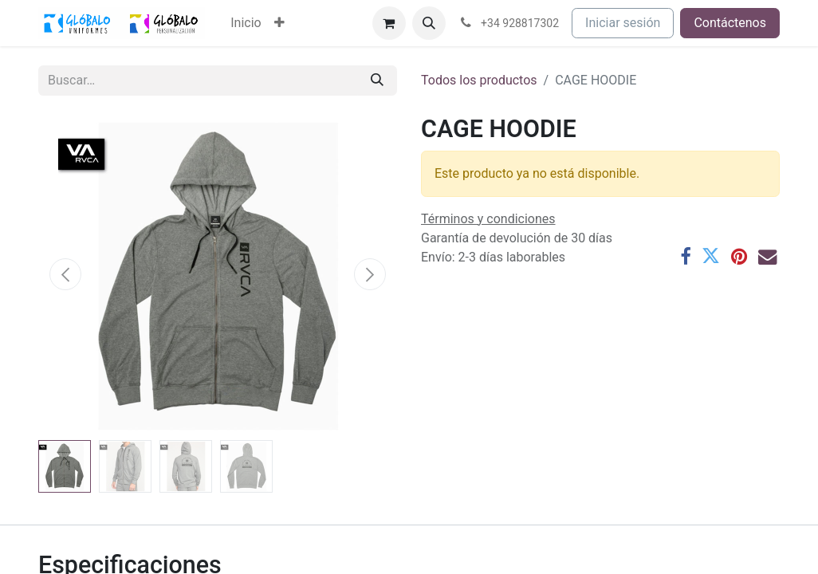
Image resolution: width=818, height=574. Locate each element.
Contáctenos (730, 22)
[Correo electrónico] (767, 256)
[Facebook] (685, 256)
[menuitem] (245, 23)
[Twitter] (711, 256)
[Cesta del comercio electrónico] (389, 23)
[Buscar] (377, 80)
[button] (429, 23)
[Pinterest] (739, 256)
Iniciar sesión (622, 22)
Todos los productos (479, 80)
